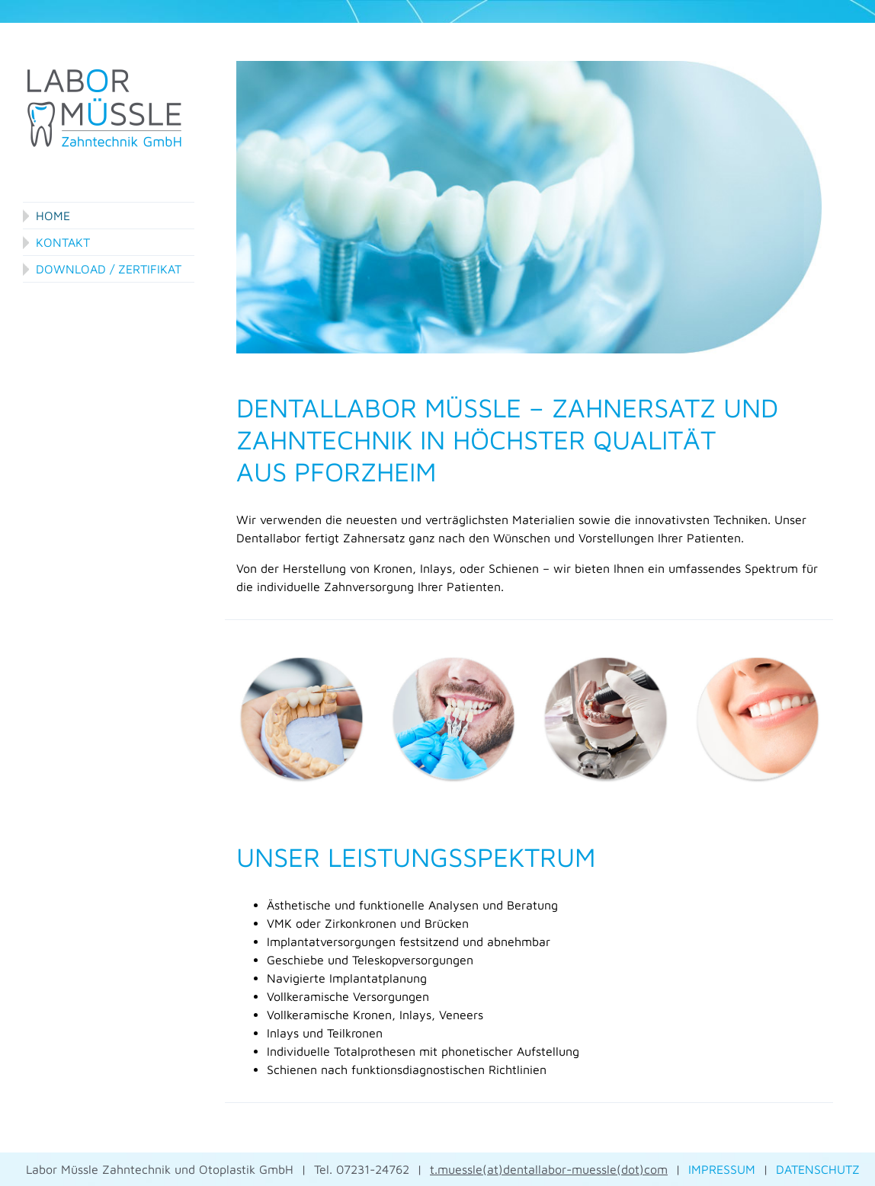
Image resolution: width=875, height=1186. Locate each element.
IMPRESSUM (721, 1169)
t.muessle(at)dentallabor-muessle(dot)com (549, 1169)
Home (53, 215)
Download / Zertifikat (108, 269)
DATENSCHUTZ (818, 1169)
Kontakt (63, 242)
